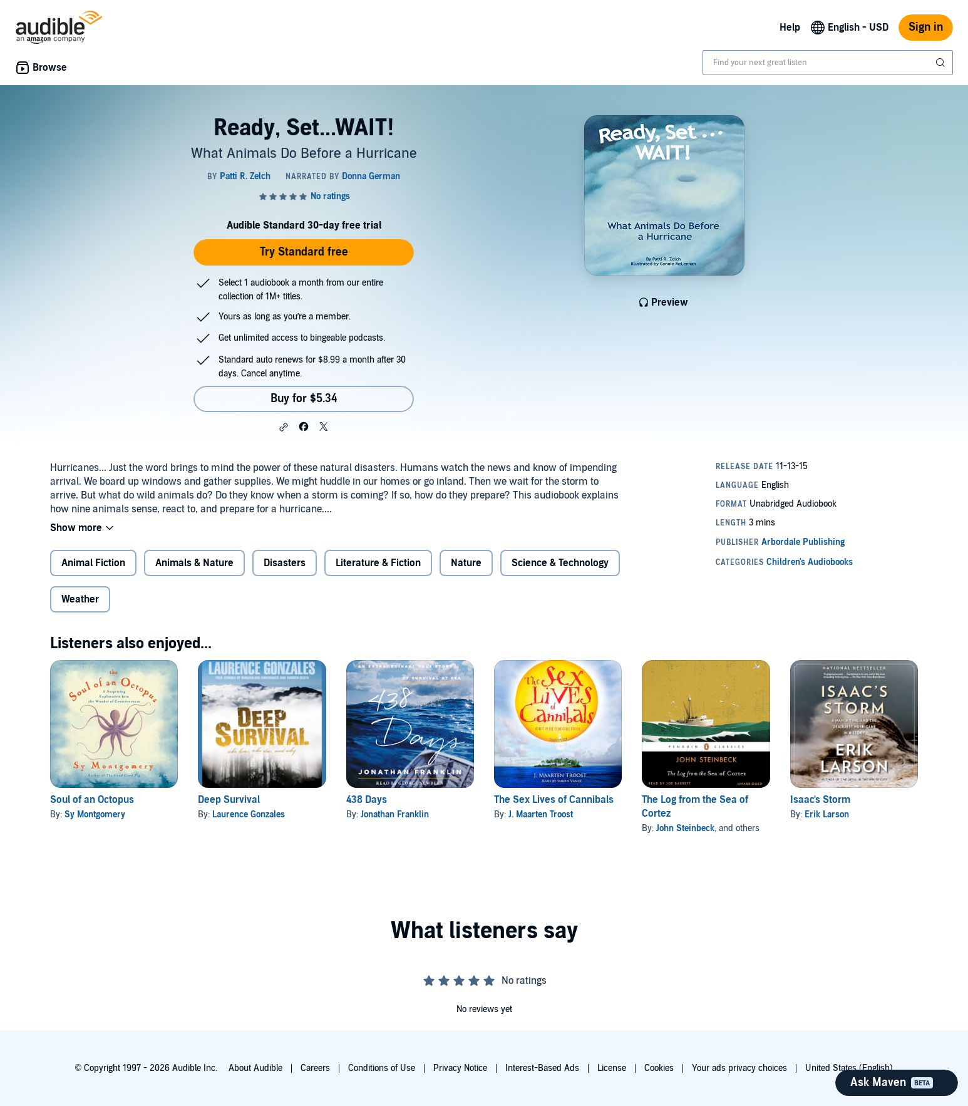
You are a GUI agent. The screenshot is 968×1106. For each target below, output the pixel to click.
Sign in (926, 27)
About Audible (255, 1068)
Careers (315, 1068)
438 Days (366, 799)
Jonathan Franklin (395, 814)
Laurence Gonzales (248, 814)
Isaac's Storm (820, 799)
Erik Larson (827, 814)
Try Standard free (304, 252)
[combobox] (828, 62)
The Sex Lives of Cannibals (554, 799)
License (611, 1068)
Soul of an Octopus (92, 799)
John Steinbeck (685, 828)
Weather (80, 599)
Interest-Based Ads (542, 1068)
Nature (466, 563)
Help (790, 27)
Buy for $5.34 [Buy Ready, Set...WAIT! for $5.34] (303, 398)
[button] (284, 427)
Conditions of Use (381, 1068)
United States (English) (849, 1068)
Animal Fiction (93, 563)
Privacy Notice (460, 1068)
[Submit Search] (941, 62)
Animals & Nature (194, 563)
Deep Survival (229, 799)
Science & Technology (560, 563)
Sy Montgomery (94, 814)
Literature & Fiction (378, 563)
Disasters (285, 563)
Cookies (659, 1068)
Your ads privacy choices (739, 1068)
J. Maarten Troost (540, 814)
